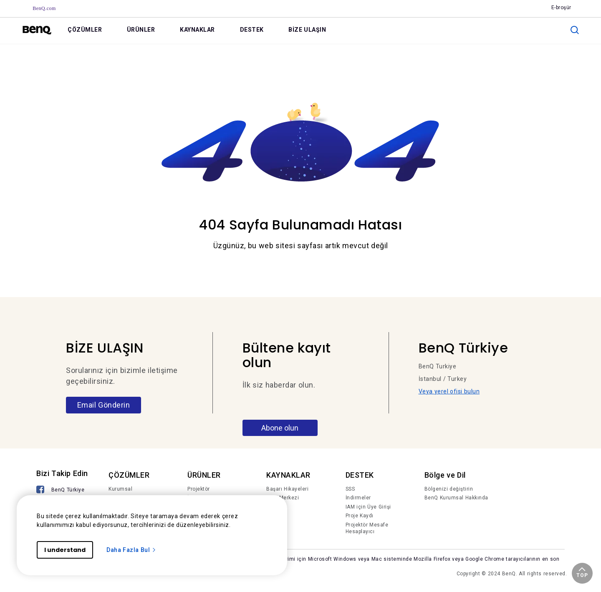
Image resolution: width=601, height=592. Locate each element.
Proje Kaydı (360, 516)
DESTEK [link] (252, 29)
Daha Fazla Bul (131, 550)
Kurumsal (120, 489)
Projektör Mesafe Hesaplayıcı (367, 528)
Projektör (198, 489)
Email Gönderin (103, 405)
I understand (65, 550)
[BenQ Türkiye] (60, 490)
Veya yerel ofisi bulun (449, 391)
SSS (350, 489)
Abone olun (279, 427)
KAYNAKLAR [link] (197, 29)
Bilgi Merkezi (282, 498)
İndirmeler (358, 498)
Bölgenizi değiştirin (448, 489)
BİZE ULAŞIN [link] (307, 29)
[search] (575, 30)
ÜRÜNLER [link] (141, 29)
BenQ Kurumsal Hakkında (456, 498)
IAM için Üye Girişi (368, 507)
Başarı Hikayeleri (287, 489)
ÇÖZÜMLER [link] (85, 29)
